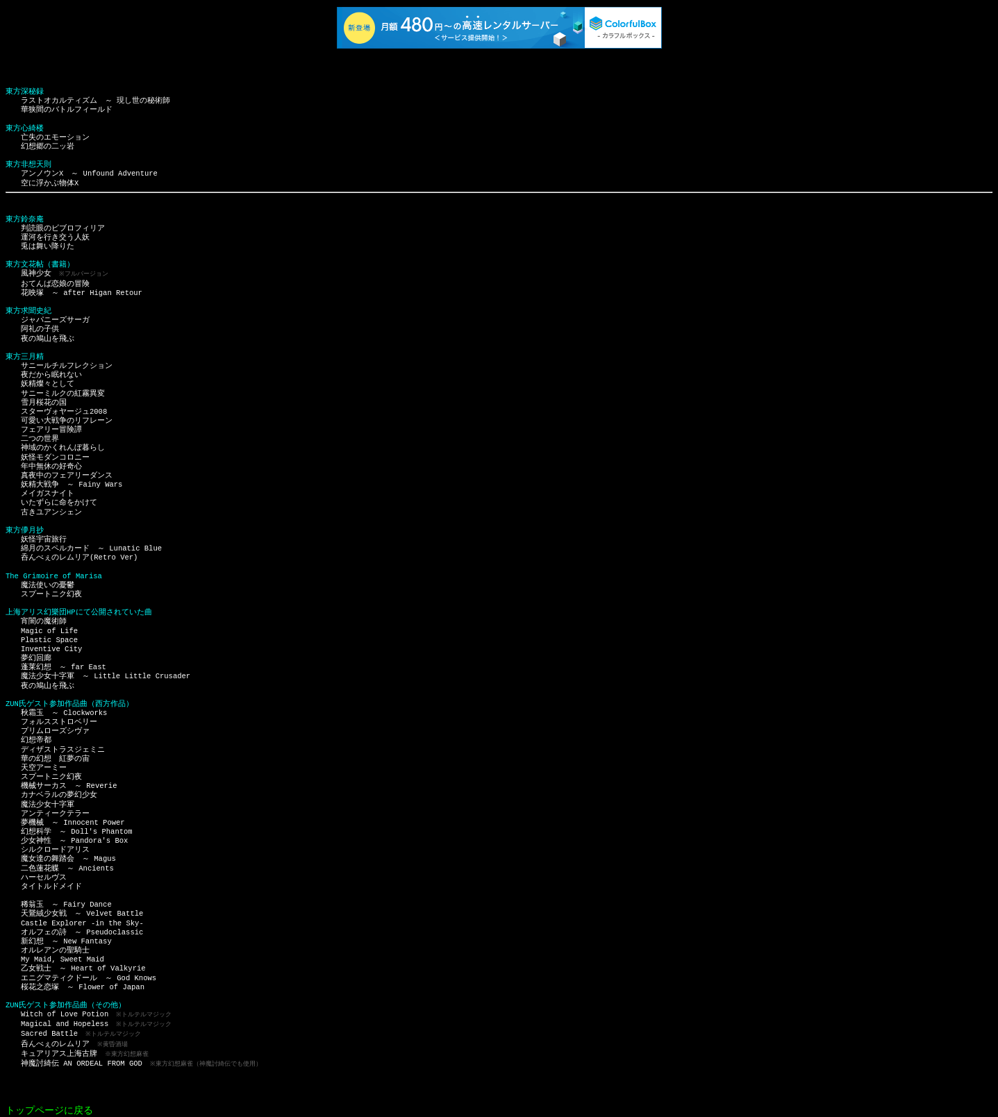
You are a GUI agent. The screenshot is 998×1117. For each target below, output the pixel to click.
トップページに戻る (49, 1105)
